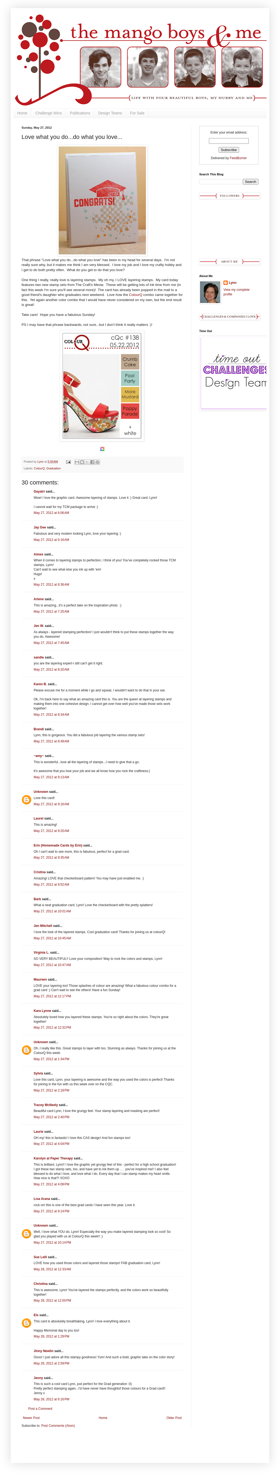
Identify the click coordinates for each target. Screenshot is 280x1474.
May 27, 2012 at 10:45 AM (52, 938)
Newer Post (31, 1418)
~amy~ (39, 756)
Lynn (232, 283)
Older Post (174, 1418)
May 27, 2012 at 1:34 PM (51, 1059)
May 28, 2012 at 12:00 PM (52, 1300)
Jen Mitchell (43, 926)
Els (36, 1315)
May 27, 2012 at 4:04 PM (51, 1144)
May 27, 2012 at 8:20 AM (51, 669)
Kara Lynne (42, 1011)
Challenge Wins (48, 113)
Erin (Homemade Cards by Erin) (58, 845)
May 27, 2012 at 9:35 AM (51, 857)
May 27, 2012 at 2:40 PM (51, 1117)
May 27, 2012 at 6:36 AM (51, 584)
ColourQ (136, 295)
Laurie (38, 1132)
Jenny (38, 1378)
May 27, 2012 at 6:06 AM (51, 513)
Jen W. (39, 626)
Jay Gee (40, 527)
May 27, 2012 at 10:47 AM (52, 965)
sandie (39, 657)
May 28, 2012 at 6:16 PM (51, 1399)
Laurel (38, 818)
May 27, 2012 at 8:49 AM (51, 741)
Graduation (53, 468)
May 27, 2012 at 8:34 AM (51, 714)
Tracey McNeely (46, 1105)
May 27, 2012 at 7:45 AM (51, 643)
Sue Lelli (41, 1257)
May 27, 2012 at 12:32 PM (52, 1027)
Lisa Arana (42, 1199)
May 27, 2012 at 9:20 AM (51, 831)
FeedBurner (238, 158)
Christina (41, 1284)
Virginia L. (41, 952)
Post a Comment (40, 1409)
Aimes (38, 554)
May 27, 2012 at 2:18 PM (51, 1090)
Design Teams (110, 113)
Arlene (39, 599)
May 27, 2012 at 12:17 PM (52, 996)
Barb (37, 899)
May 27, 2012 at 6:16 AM (51, 540)
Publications (80, 113)
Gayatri (39, 491)
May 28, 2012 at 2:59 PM (51, 1363)
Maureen (40, 979)
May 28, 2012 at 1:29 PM (51, 1336)
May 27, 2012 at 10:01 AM (52, 911)
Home (22, 113)
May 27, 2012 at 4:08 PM (51, 1184)
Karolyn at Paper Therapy (53, 1158)
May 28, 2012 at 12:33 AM (52, 1269)
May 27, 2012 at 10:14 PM (52, 1242)
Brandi (39, 729)
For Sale (137, 113)
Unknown (41, 792)
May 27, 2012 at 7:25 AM (51, 611)
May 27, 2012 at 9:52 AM (51, 884)
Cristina (40, 872)
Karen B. (40, 684)
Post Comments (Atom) (58, 1426)
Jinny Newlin (43, 1351)
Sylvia (38, 1073)
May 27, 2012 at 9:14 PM (51, 1211)
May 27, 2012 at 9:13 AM (51, 777)
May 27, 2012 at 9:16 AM (51, 804)
